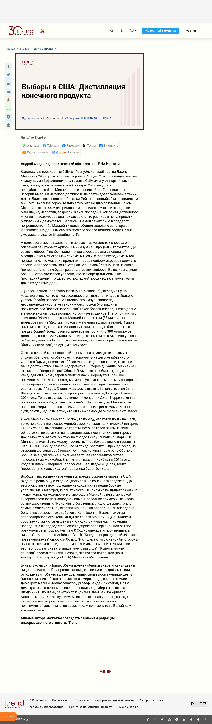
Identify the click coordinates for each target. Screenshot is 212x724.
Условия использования (46, 707)
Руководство (61, 700)
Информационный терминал (114, 700)
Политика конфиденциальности (91, 707)
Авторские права (151, 700)
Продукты (82, 700)
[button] (8, 66)
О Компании (37, 700)
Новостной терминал (160, 30)
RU (132, 30)
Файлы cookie (128, 707)
